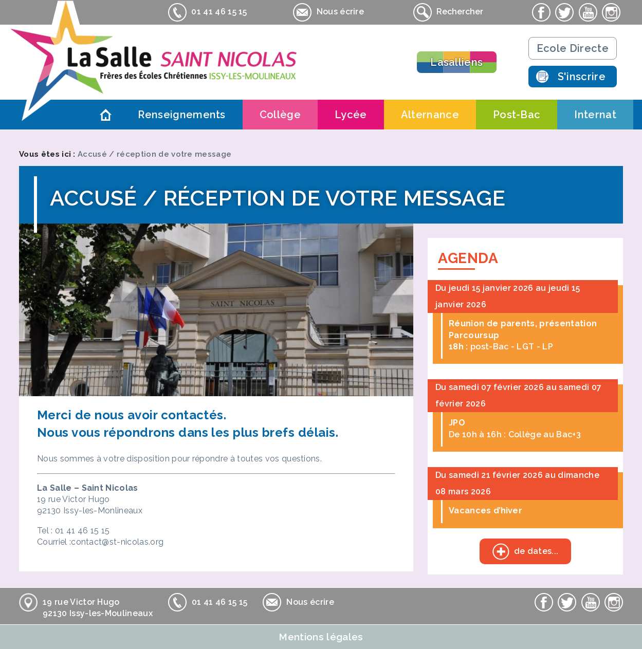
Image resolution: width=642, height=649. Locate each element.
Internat (595, 114)
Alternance (430, 114)
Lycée (351, 114)
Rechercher (448, 12)
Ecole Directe (573, 48)
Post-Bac (517, 114)
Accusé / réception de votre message (154, 154)
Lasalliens (456, 62)
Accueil (105, 114)
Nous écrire (328, 12)
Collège (280, 114)
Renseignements (181, 114)
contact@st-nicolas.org (117, 542)
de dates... (519, 552)
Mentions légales (321, 636)
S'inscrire (582, 76)
